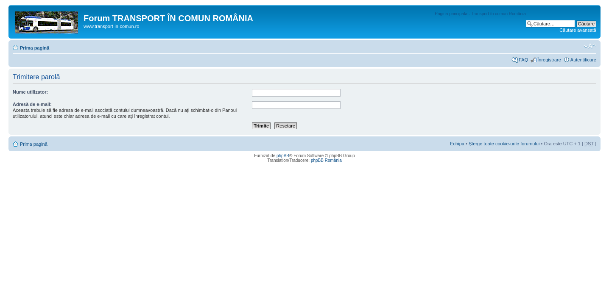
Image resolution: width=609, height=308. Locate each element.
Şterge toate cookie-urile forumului (504, 143)
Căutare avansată (577, 30)
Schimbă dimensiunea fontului (590, 46)
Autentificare (583, 59)
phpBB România (326, 160)
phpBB (283, 155)
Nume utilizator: (30, 91)
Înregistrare (549, 59)
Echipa (457, 143)
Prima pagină (34, 47)
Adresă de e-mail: (32, 104)
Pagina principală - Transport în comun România (480, 13)
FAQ (523, 59)
